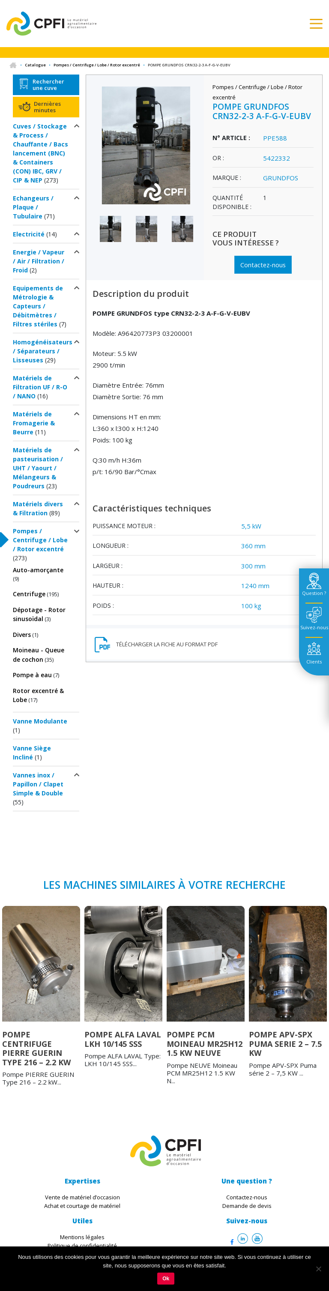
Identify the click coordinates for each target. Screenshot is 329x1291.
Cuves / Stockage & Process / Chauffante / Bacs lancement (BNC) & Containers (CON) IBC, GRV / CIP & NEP (40, 153)
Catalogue (35, 65)
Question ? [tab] (314, 593)
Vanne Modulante (40, 721)
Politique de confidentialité (82, 1245)
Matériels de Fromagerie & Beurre (34, 423)
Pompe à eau (32, 675)
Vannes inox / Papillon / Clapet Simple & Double (38, 784)
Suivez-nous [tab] (314, 627)
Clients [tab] (314, 661)
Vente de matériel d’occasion (82, 1197)
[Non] (318, 1268)
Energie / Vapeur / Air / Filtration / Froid (38, 261)
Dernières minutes (47, 107)
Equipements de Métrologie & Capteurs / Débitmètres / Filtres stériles (38, 306)
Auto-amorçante (38, 570)
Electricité (29, 234)
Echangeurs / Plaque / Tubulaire (33, 207)
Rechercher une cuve (48, 84)
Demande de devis (247, 1206)
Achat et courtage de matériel (82, 1206)
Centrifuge (29, 594)
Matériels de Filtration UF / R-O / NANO (40, 387)
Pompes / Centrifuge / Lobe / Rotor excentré (97, 65)
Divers (22, 635)
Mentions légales (82, 1237)
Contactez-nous (263, 264)
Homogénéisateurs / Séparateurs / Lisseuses (42, 351)
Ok (165, 1279)
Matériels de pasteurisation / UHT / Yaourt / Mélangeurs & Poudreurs (38, 468)
